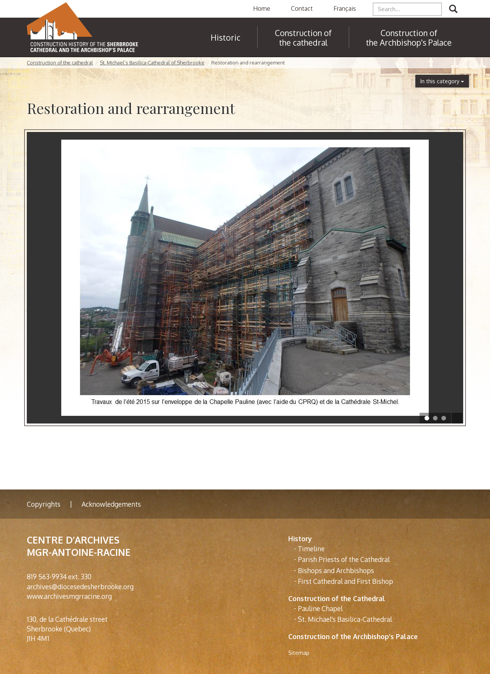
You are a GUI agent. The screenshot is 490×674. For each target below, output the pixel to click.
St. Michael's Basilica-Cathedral (345, 619)
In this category (442, 80)
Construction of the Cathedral (336, 598)
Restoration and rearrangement (248, 62)
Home (261, 8)
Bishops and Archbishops (336, 570)
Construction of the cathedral (60, 62)
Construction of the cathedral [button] (303, 38)
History (300, 538)
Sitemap (298, 652)
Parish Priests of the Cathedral (344, 559)
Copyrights (43, 504)
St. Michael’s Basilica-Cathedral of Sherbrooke (152, 62)
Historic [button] (225, 37)
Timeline (311, 548)
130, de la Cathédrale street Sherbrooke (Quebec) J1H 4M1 (67, 629)
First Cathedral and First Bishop (345, 581)
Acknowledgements (111, 504)
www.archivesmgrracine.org (69, 596)
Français (344, 8)
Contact (302, 8)
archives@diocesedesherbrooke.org (80, 586)
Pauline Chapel (320, 608)
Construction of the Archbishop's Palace (409, 38)
